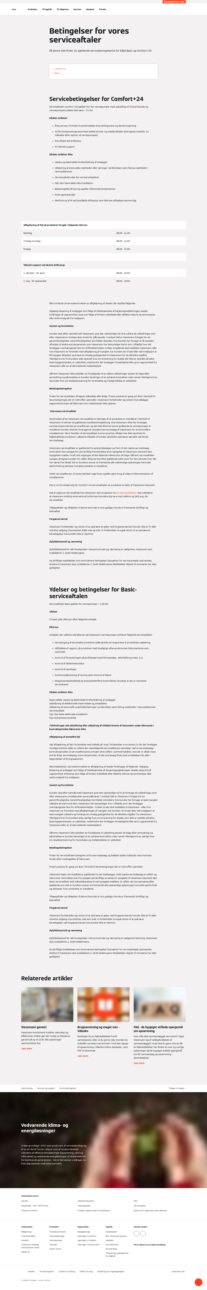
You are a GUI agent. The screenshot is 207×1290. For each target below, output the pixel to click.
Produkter (32, 9)
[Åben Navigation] (14, 9)
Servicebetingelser (67, 1088)
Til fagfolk (47, 9)
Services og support (46, 1088)
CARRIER (47, 1280)
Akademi (90, 9)
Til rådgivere (62, 9)
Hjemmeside (27, 1088)
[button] (198, 1282)
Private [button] (102, 9)
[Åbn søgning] (184, 9)
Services (77, 9)
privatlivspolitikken (127, 492)
